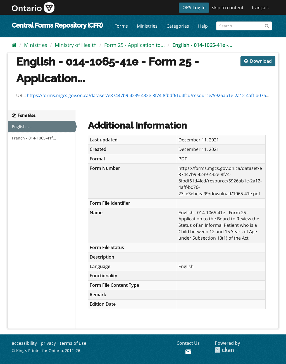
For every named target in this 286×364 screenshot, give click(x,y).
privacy (48, 343)
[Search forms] (244, 25)
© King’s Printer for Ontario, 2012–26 (46, 350)
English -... (22, 126)
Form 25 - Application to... (134, 45)
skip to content (228, 7)
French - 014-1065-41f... (34, 138)
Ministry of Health (76, 45)
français (260, 7)
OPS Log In (194, 7)
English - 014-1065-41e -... (202, 45)
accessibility (24, 343)
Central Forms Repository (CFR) (57, 25)
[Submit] (266, 25)
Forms (121, 26)
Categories (177, 26)
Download (258, 61)
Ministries (147, 26)
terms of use (73, 343)
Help (203, 26)
